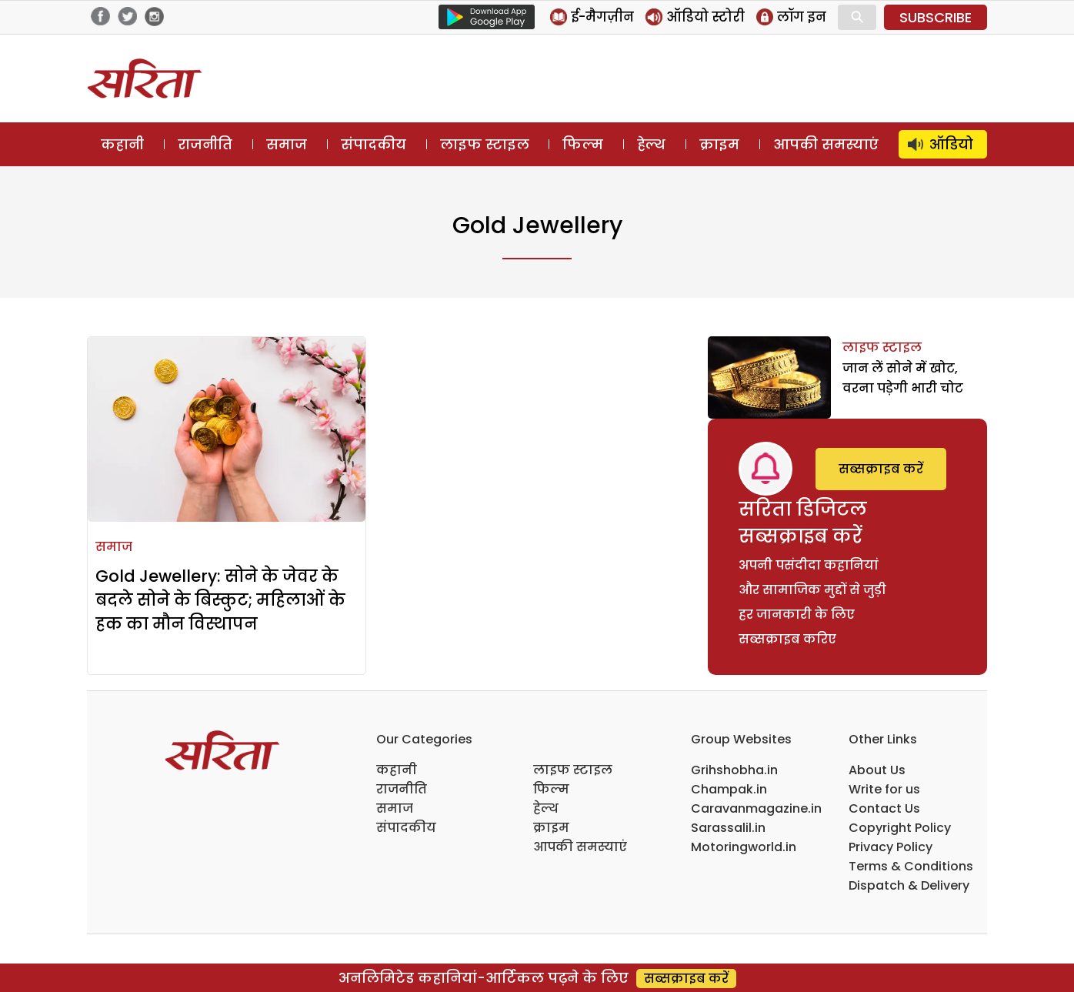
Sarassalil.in (728, 828)
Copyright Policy (900, 828)
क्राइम (719, 144)
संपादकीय (373, 144)
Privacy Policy (890, 847)
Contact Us (884, 808)
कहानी (122, 144)
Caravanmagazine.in (756, 808)
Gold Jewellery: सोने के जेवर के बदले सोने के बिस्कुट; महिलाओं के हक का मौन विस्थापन (220, 600)
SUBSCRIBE (935, 17)
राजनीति (205, 144)
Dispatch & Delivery (909, 885)
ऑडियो (951, 144)
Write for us (884, 789)
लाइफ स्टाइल (484, 144)
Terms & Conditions (911, 866)
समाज (286, 144)
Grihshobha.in (734, 770)
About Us (877, 770)
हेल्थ (651, 144)
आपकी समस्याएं (826, 144)
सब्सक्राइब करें (881, 469)
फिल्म (582, 144)
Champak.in (729, 789)
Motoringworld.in (743, 847)
